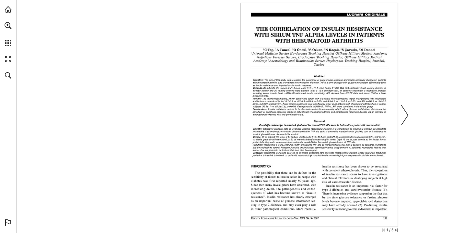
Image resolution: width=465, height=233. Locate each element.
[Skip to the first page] (383, 230)
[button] (8, 25)
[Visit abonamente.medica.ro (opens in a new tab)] (8, 9)
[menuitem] (8, 34)
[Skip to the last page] (396, 230)
